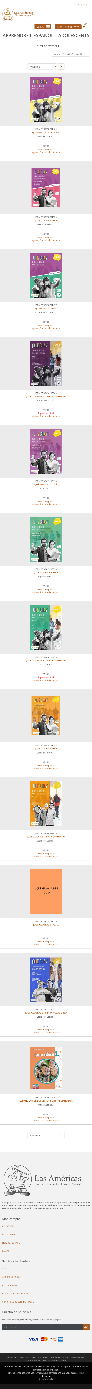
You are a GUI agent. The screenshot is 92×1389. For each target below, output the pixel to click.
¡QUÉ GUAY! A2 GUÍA (46, 748)
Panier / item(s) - (68, 26)
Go (86, 1327)
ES (89, 4)
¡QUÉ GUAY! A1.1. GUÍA (46, 484)
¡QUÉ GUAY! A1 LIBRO (46, 308)
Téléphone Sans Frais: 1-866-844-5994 (67, 1357)
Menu (43, 27)
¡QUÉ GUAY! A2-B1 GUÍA (46, 924)
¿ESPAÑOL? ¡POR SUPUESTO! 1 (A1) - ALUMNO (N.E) (46, 1100)
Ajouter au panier (46, 149)
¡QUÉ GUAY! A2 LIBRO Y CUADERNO (46, 836)
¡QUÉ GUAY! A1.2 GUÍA (46, 572)
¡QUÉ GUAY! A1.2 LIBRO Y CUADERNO (46, 660)
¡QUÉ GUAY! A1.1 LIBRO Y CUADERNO (46, 396)
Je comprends (46, 1379)
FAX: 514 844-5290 (40, 1357)
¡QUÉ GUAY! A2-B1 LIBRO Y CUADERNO (46, 1012)
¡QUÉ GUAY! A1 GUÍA (46, 220)
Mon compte (11, 1219)
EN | (84, 4)
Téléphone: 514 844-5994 (18, 1357)
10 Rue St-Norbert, (46, 1360)
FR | (80, 4)
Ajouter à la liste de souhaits (46, 152)
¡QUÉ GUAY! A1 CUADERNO (46, 132)
